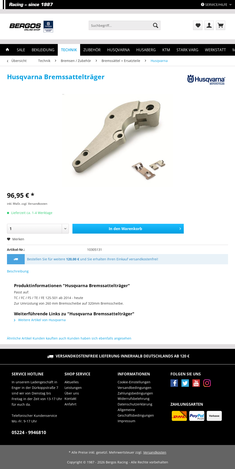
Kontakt (70, 398)
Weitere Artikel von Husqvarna (40, 320)
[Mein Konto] (209, 25)
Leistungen (73, 387)
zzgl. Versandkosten (34, 204)
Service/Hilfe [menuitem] (214, 4)
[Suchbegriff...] (124, 25)
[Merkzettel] (197, 25)
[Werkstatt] (215, 50)
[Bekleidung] (43, 50)
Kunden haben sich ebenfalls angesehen (99, 338)
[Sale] (21, 50)
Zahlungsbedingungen (135, 393)
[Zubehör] (92, 50)
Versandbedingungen (134, 387)
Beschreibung (18, 271)
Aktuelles (72, 382)
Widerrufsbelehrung (134, 398)
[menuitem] (124, 27)
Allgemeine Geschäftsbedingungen (136, 413)
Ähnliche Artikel (19, 338)
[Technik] (69, 50)
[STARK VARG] (187, 50)
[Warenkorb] (220, 25)
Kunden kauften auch (49, 338)
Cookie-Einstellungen (134, 382)
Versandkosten (154, 452)
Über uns (72, 393)
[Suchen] (155, 25)
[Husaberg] (146, 50)
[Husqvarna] (118, 50)
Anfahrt (70, 404)
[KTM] (166, 50)
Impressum (126, 421)
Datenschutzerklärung (135, 404)
